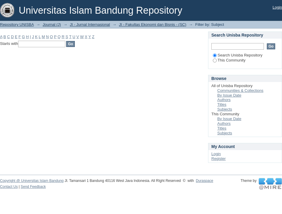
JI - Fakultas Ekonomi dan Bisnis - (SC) (152, 24)
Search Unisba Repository (237, 55)
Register (218, 158)
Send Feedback (33, 187)
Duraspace (204, 181)
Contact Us (9, 187)
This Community (229, 60)
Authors (224, 99)
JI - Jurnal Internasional (90, 24)
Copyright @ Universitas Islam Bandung (32, 181)
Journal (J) (52, 24)
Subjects (224, 109)
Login (277, 7)
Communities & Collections (240, 90)
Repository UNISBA (17, 24)
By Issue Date (229, 95)
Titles (221, 104)
